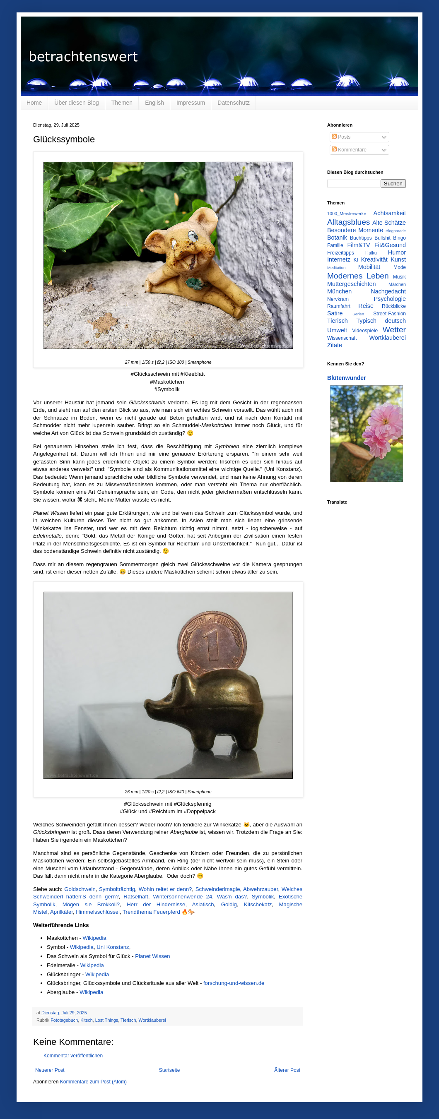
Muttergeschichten (351, 284)
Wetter (394, 329)
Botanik (337, 237)
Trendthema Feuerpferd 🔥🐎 (159, 912)
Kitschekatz (258, 904)
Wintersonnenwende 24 (182, 896)
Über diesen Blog (76, 102)
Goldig (229, 904)
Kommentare (349, 150)
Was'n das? (232, 896)
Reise (366, 306)
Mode (399, 267)
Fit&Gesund (390, 245)
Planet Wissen (152, 956)
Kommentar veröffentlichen (73, 1056)
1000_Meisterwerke (346, 213)
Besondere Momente (355, 230)
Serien (358, 314)
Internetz (338, 259)
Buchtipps (361, 238)
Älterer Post (287, 1070)
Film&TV (358, 245)
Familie (335, 245)
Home (34, 102)
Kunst (398, 259)
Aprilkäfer (61, 912)
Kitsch (86, 1020)
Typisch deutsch (381, 320)
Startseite (169, 1070)
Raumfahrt (338, 306)
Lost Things (106, 1020)
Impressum (190, 102)
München (339, 291)
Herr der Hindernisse (156, 904)
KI (356, 260)
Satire (335, 313)
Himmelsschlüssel (98, 912)
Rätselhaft (135, 896)
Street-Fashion (389, 314)
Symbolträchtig (117, 889)
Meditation (336, 267)
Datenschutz (233, 102)
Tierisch (128, 1020)
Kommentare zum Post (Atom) (93, 1082)
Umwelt (337, 330)
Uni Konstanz (112, 947)
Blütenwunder (346, 378)
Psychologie (390, 298)
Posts (341, 137)
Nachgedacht (388, 291)
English (154, 102)
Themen (122, 102)
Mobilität (369, 267)
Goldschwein (80, 889)
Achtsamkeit (390, 213)
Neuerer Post (50, 1070)
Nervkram (338, 299)
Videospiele (365, 331)
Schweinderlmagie (217, 889)
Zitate (334, 345)
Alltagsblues (348, 222)
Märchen (397, 284)
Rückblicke (394, 306)
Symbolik (263, 896)
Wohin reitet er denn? (165, 889)
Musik (399, 277)
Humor (397, 252)
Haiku (371, 252)
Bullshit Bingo (390, 238)
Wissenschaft (342, 338)
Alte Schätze (389, 222)
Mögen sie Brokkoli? (91, 904)
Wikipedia (94, 938)
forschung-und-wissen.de (233, 983)
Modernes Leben (358, 275)
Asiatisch (203, 904)
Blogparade (396, 230)
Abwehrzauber (260, 889)
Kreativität (374, 259)
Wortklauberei (152, 1020)
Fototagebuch (64, 1020)
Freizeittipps (340, 253)
